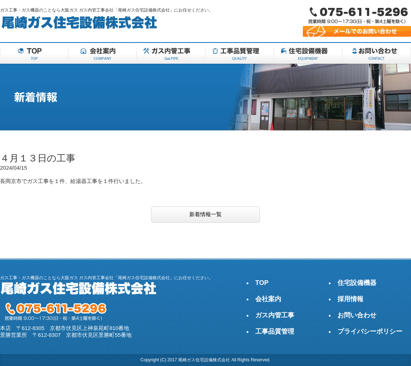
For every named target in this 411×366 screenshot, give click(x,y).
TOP (262, 282)
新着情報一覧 (205, 214)
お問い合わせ (356, 315)
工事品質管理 (274, 331)
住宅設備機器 (356, 282)
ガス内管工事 (274, 315)
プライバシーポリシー (369, 331)
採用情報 (350, 299)
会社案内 (268, 299)
